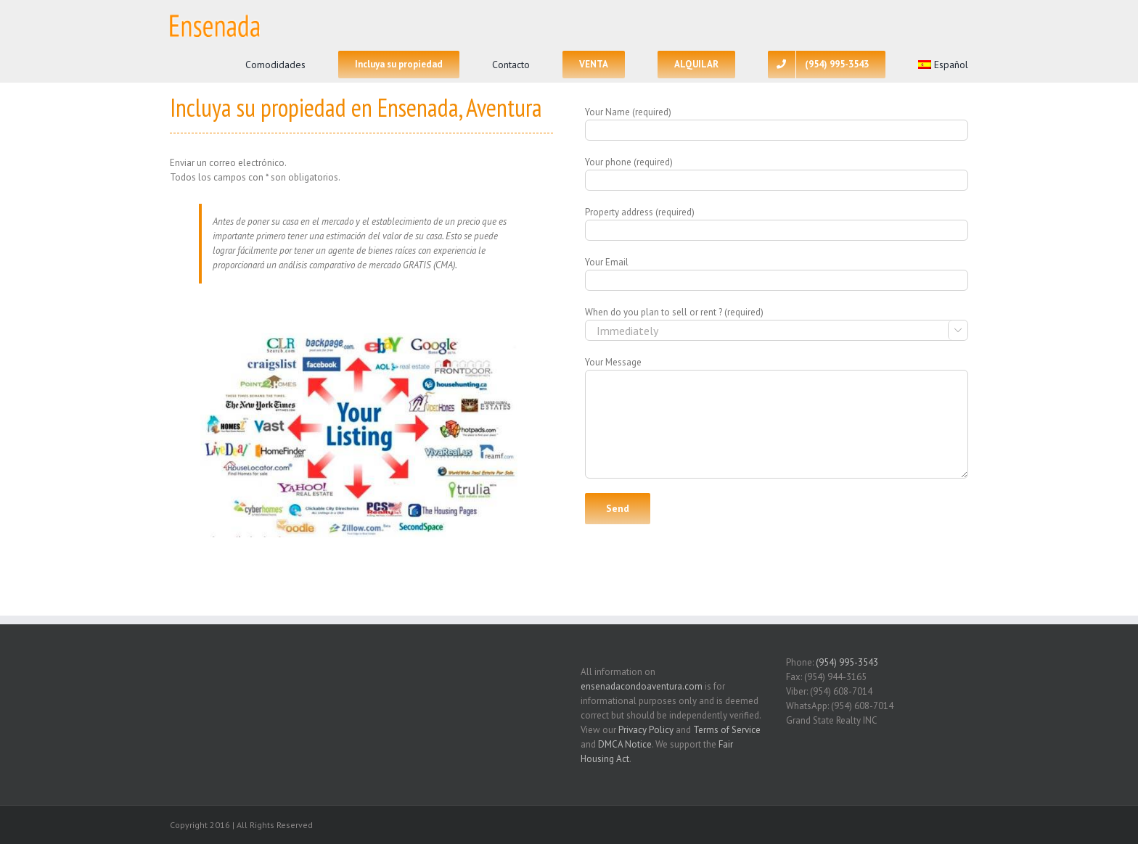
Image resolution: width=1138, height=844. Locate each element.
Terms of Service (727, 730)
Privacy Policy (646, 730)
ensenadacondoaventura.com (642, 686)
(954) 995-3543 (847, 662)
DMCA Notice (625, 744)
